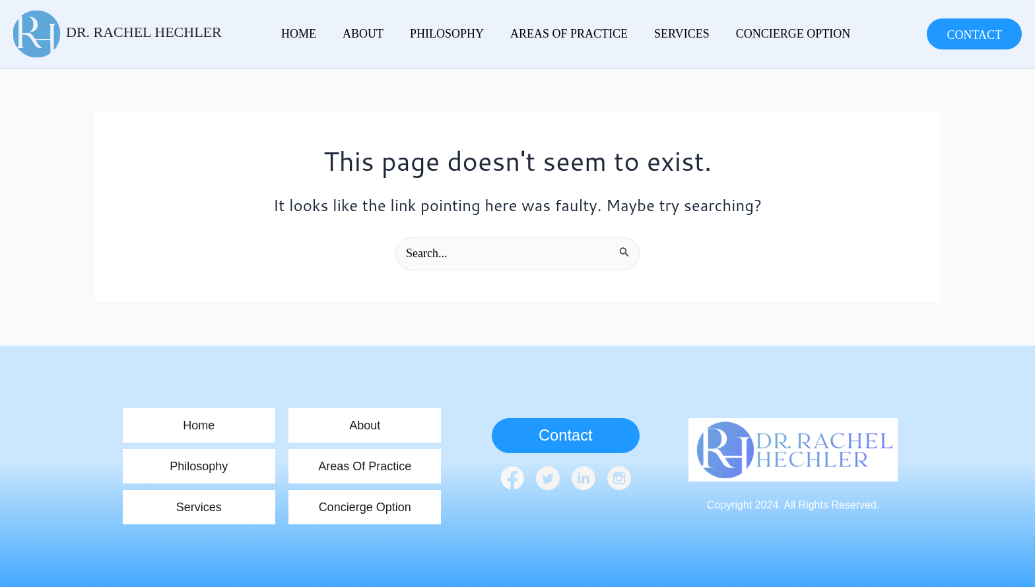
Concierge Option (757, 33)
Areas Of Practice (546, 33)
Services (652, 33)
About (353, 33)
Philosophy (430, 33)
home (295, 33)
